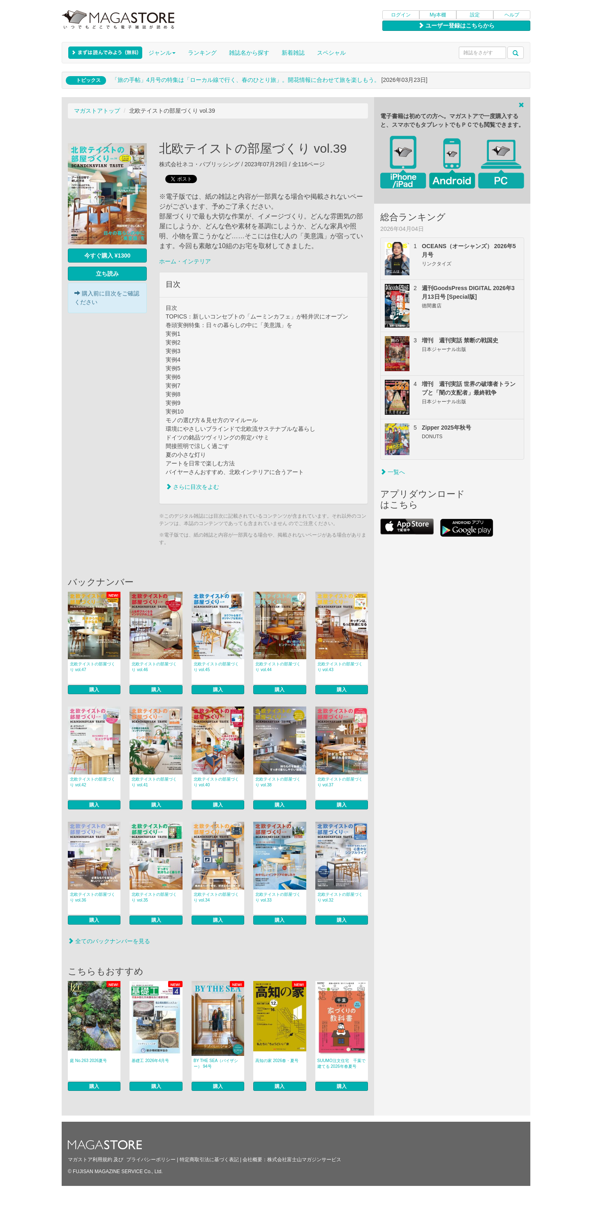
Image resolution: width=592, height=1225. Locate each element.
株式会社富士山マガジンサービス (304, 1159)
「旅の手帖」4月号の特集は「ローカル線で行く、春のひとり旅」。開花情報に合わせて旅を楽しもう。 (246, 80)
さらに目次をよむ (192, 486)
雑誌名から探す (249, 52)
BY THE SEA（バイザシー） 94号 (216, 1063)
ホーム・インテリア (185, 261)
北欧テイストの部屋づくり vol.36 (92, 897)
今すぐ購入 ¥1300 (107, 255)
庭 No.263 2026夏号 (88, 1060)
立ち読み (107, 273)
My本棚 (438, 15)
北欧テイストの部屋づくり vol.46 (154, 667)
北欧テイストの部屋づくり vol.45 (216, 667)
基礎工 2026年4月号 (150, 1060)
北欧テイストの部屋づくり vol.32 (340, 897)
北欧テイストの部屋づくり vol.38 (278, 782)
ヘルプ (511, 15)
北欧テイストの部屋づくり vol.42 (92, 782)
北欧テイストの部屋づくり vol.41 (154, 782)
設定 (475, 15)
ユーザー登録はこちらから (456, 25)
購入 (94, 690)
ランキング (202, 52)
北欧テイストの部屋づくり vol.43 (340, 667)
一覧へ (392, 472)
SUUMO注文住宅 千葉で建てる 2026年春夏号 (341, 1063)
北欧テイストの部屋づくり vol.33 (278, 897)
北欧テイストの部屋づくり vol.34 (216, 897)
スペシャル (331, 52)
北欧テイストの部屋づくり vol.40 (216, 782)
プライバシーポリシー (151, 1159)
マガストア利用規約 (90, 1159)
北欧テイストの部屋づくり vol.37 (340, 782)
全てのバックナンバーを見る (109, 941)
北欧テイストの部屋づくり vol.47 (92, 667)
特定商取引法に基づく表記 (209, 1159)
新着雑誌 (293, 52)
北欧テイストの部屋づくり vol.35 (154, 897)
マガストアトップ (97, 110)
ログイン (401, 15)
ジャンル (162, 52)
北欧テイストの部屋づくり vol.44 (278, 667)
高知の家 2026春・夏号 (276, 1060)
